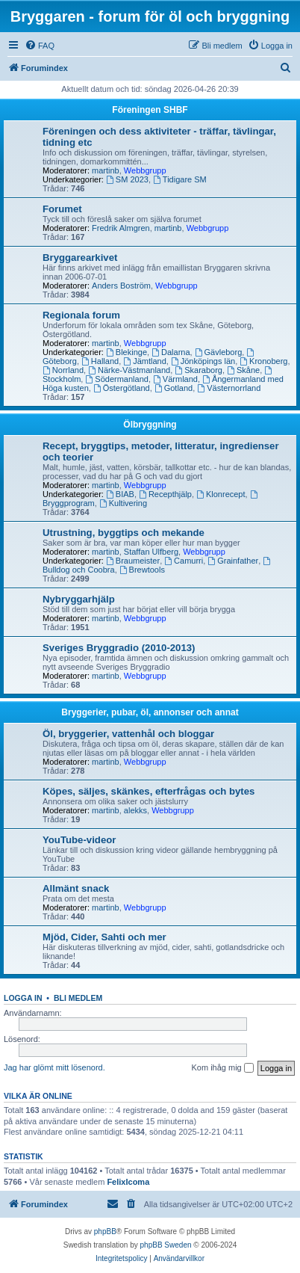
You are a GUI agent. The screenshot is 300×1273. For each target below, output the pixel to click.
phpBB (105, 1231)
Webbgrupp (145, 170)
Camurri (183, 560)
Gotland (173, 387)
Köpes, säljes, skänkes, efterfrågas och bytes (148, 791)
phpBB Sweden (166, 1245)
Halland (100, 361)
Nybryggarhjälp (79, 599)
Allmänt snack (76, 888)
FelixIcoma (128, 1181)
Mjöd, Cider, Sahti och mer (104, 937)
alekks (135, 810)
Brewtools (142, 569)
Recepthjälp (165, 494)
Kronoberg (263, 361)
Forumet (62, 209)
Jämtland (144, 361)
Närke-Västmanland (129, 370)
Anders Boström (121, 285)
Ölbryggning (149, 424)
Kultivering (123, 503)
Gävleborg (219, 352)
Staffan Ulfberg (151, 551)
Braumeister (133, 560)
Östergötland (121, 387)
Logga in (23, 997)
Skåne (243, 370)
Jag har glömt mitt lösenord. (54, 1067)
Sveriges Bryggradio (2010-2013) (119, 647)
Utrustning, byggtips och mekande (123, 532)
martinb (105, 170)
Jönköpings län (203, 361)
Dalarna (170, 352)
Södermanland (116, 378)
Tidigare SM (180, 179)
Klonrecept (220, 494)
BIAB (120, 494)
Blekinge (126, 352)
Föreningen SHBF (149, 110)
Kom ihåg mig (222, 1068)
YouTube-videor (79, 839)
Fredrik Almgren (121, 228)
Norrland (63, 370)
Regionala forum (81, 315)
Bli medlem (78, 997)
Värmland (175, 378)
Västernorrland (228, 387)
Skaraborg (198, 370)
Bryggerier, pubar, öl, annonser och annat (149, 712)
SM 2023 (127, 179)
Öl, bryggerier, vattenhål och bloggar (128, 733)
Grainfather (232, 560)
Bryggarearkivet (80, 257)
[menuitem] (39, 46)
